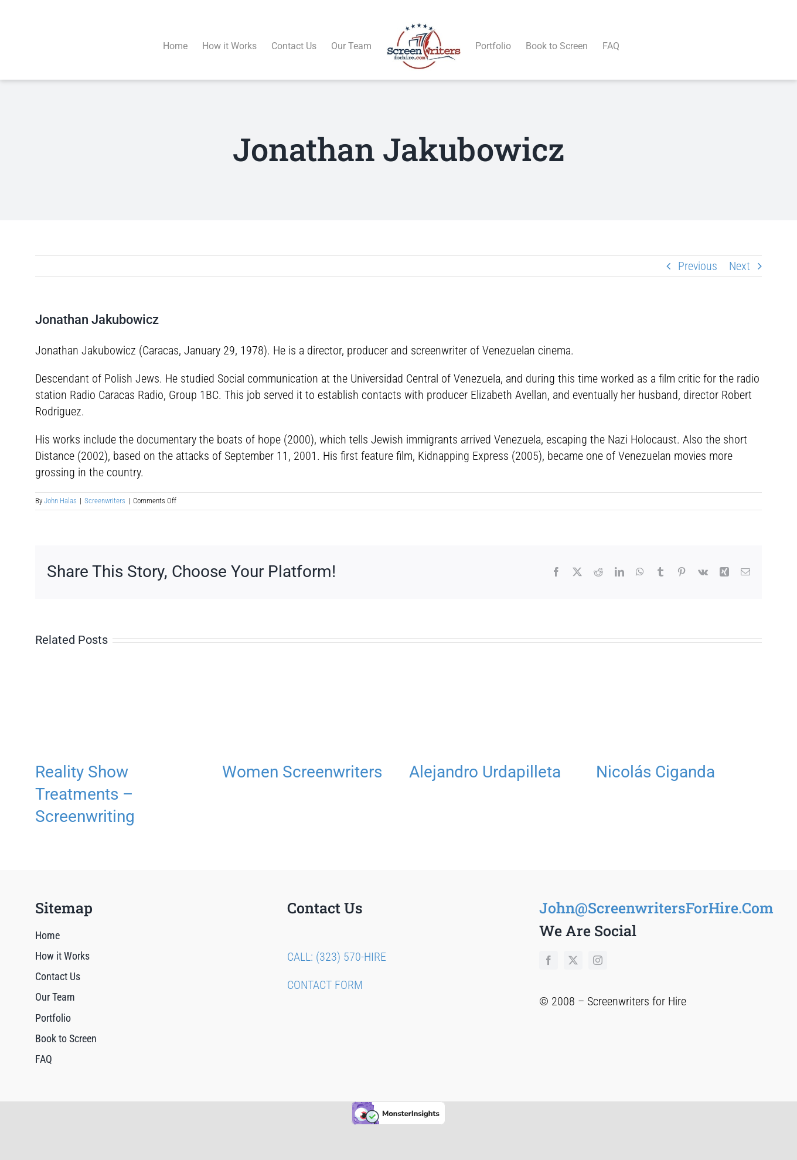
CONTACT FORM (325, 971)
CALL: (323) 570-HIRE (336, 943)
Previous (697, 252)
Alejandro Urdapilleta (485, 758)
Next (739, 252)
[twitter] (573, 946)
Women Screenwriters (302, 758)
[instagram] (597, 946)
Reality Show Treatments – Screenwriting (85, 781)
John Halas (60, 487)
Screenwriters (104, 487)
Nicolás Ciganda (655, 758)
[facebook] (548, 946)
